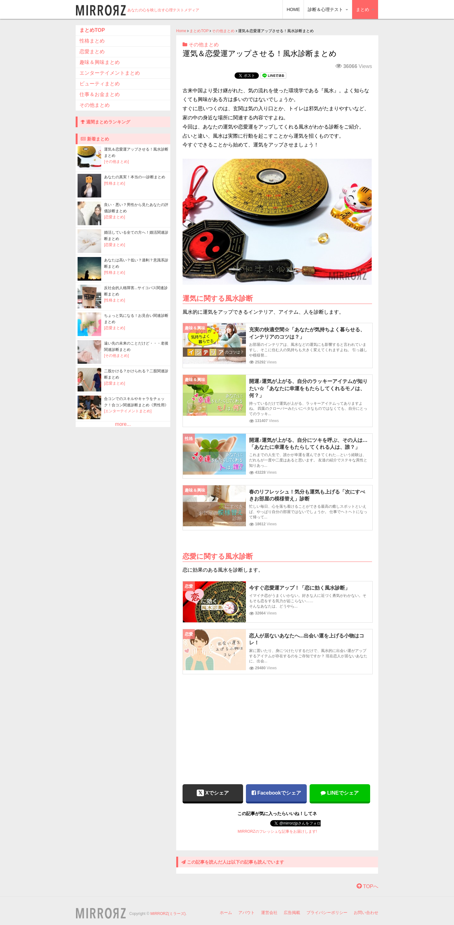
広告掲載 (292, 912)
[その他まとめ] (116, 161)
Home (181, 31)
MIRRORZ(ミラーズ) (168, 913)
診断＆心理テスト (328, 9)
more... (123, 424)
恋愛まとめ (92, 51)
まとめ (365, 9)
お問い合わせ (366, 912)
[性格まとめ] (114, 183)
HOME (293, 9)
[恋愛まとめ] (114, 217)
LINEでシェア (340, 793)
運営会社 (269, 912)
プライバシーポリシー (326, 912)
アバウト (246, 912)
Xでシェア (213, 793)
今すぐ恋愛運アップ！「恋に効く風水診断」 (299, 588)
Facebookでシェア (276, 793)
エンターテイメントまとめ (109, 73)
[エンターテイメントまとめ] (128, 411)
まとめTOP (198, 31)
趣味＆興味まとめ (99, 62)
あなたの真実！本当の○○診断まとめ (135, 177)
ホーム (226, 912)
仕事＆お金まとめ (99, 94)
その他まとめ (223, 31)
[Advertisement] (277, 725)
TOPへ (367, 886)
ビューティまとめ (99, 83)
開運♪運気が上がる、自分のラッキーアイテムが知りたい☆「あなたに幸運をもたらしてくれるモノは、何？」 (308, 388)
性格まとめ (92, 40)
